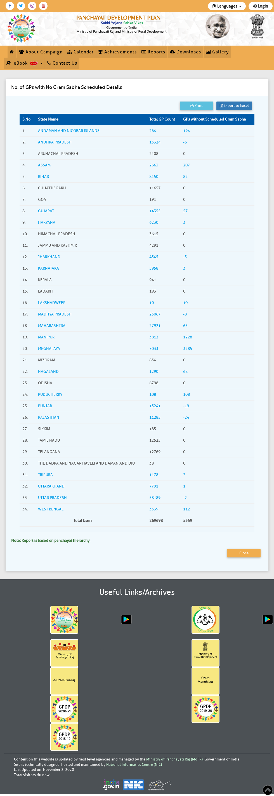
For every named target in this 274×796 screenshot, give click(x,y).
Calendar (80, 52)
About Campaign (41, 52)
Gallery (217, 52)
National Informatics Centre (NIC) (134, 764)
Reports (153, 52)
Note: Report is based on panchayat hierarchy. (50, 540)
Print (196, 105)
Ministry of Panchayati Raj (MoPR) (174, 759)
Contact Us (62, 63)
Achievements (117, 52)
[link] (121, 23)
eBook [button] (24, 63)
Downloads (185, 52)
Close (244, 553)
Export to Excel (234, 105)
